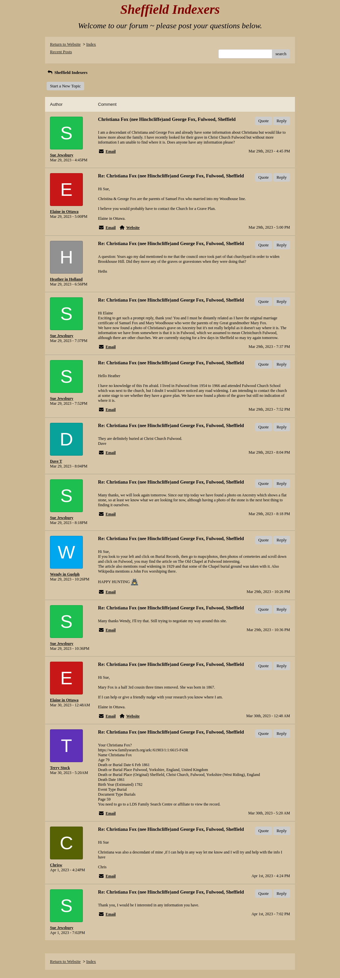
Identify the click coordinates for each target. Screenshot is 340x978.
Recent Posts (61, 51)
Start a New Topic (65, 85)
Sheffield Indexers (67, 72)
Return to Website (65, 44)
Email (111, 151)
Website (133, 227)
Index (91, 44)
